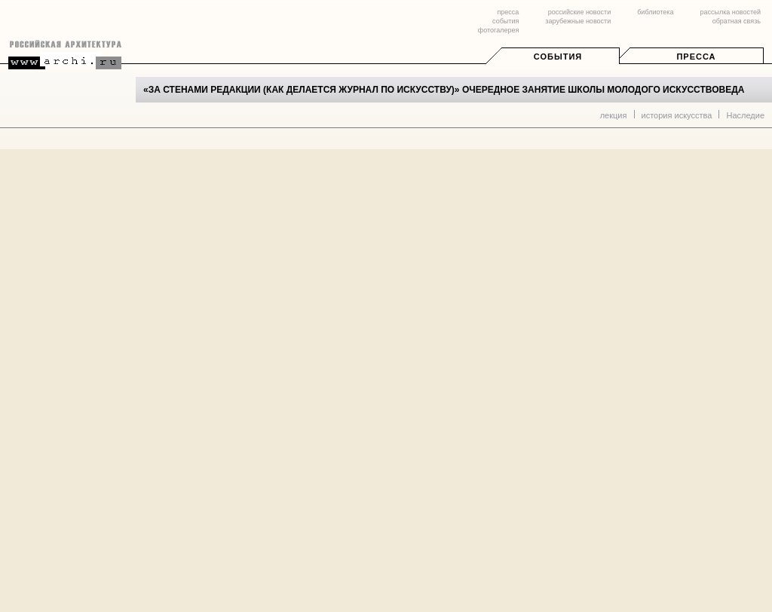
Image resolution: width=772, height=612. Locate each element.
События (558, 56)
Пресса (695, 56)
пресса (508, 12)
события (505, 21)
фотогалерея (498, 30)
